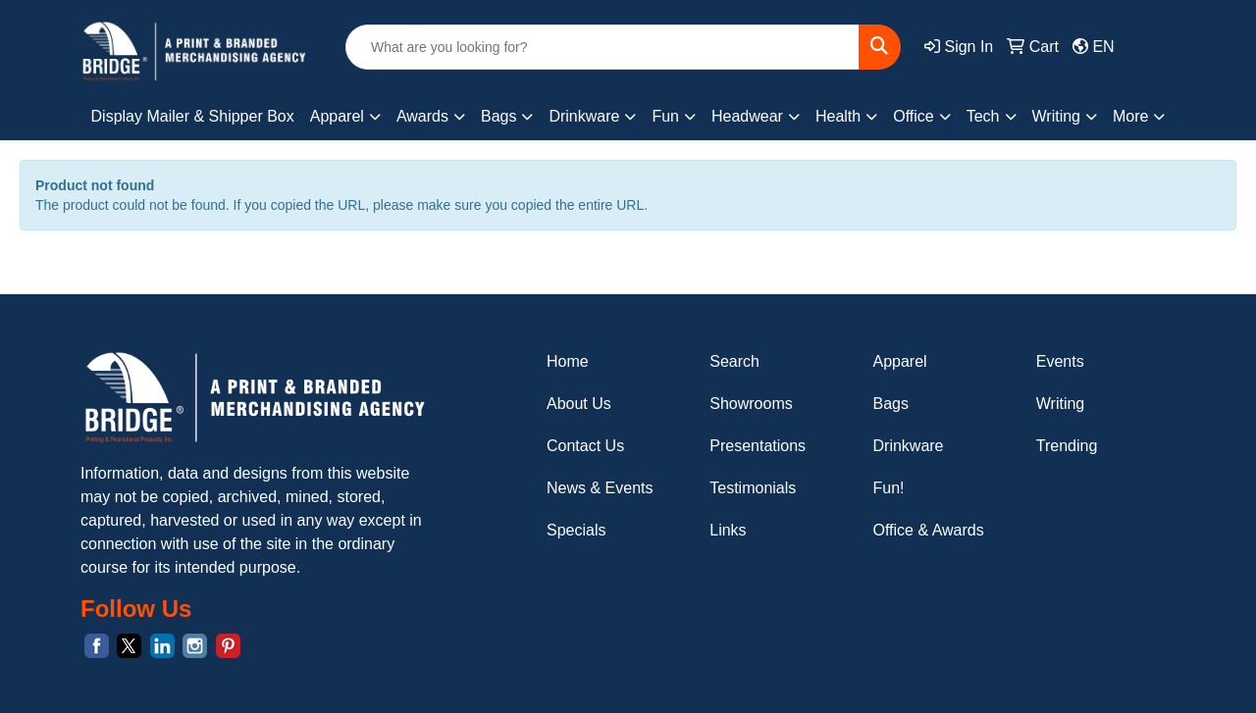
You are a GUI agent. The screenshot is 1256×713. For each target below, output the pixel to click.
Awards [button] (422, 116)
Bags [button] (498, 116)
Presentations (757, 445)
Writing (1060, 403)
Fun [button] (665, 116)
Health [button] (838, 116)
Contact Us (585, 445)
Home (568, 361)
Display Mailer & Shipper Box (192, 116)
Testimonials (752, 488)
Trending (1067, 445)
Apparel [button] (337, 116)
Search (734, 361)
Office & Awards (928, 530)
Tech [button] (983, 116)
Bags (891, 403)
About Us (579, 403)
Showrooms (750, 403)
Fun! (889, 488)
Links (727, 530)
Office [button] (913, 116)
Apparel (900, 361)
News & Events (600, 488)
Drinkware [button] (584, 116)
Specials (576, 530)
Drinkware (908, 445)
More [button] (1130, 116)
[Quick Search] (602, 47)
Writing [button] (1056, 116)
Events (1060, 361)
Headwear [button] (747, 116)
